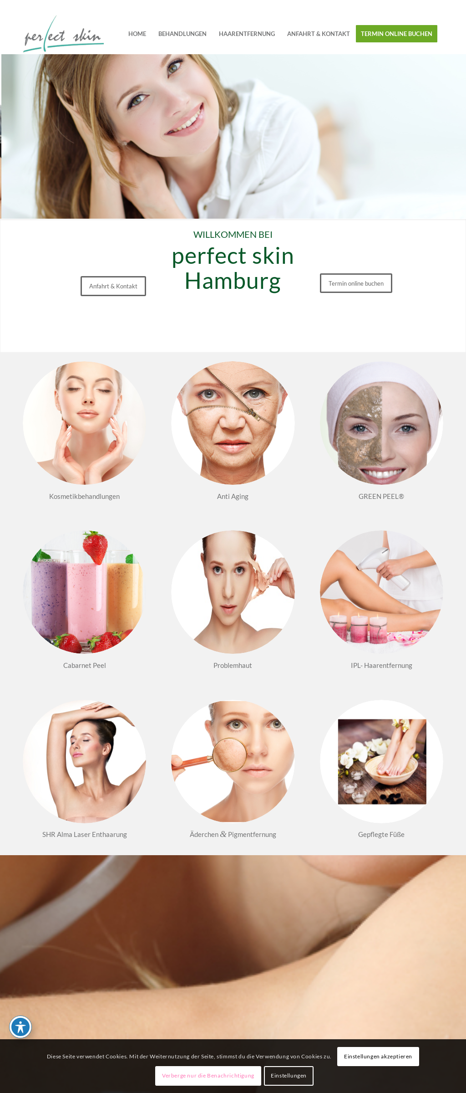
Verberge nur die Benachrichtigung (208, 1075)
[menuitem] (137, 33)
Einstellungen (289, 1075)
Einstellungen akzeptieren (378, 1056)
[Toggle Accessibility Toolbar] (20, 1027)
